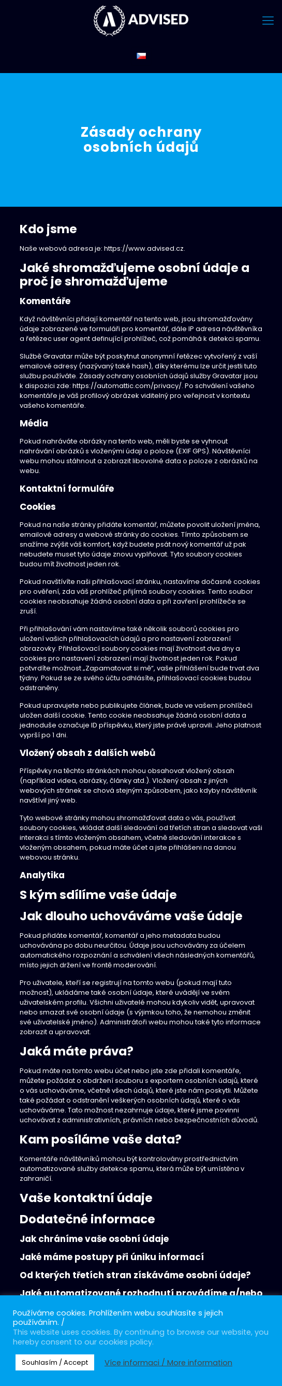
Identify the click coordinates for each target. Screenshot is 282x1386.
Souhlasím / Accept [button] (55, 1362)
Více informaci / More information (168, 1363)
